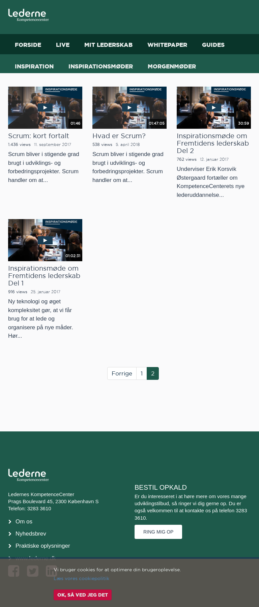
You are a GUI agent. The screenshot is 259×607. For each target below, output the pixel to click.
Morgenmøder (172, 66)
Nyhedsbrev (31, 533)
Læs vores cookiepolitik (81, 578)
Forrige (122, 373)
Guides (213, 44)
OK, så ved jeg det (82, 595)
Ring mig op (158, 532)
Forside (28, 44)
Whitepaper (167, 44)
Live (62, 44)
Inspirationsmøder (100, 66)
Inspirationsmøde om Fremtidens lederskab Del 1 (44, 276)
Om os (24, 521)
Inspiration (34, 66)
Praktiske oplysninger (43, 546)
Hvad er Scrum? (119, 136)
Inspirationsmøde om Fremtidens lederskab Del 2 (213, 143)
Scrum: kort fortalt (38, 136)
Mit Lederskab (108, 44)
